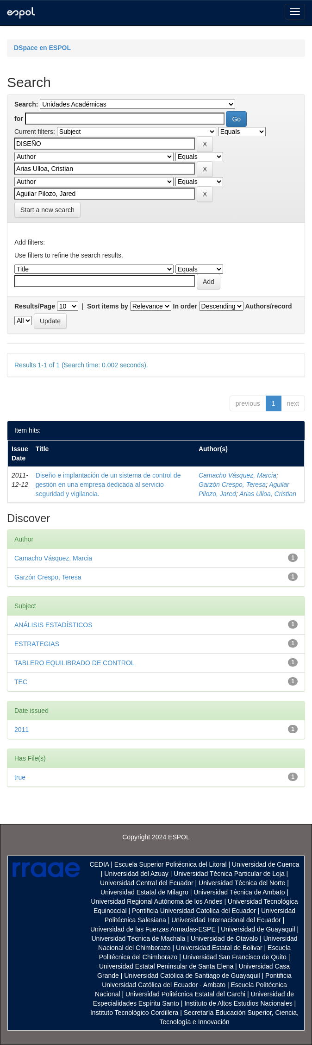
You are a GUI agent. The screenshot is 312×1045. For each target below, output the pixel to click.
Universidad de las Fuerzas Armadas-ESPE (153, 929)
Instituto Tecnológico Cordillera (134, 1012)
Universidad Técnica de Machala (138, 938)
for (18, 118)
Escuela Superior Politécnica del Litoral (170, 864)
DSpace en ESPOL (42, 47)
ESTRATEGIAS (36, 644)
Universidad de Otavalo (224, 938)
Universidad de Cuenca (266, 864)
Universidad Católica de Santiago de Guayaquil (192, 975)
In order (185, 306)
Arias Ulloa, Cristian (267, 493)
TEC (20, 682)
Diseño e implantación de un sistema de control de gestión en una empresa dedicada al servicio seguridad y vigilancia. (108, 484)
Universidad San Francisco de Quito (235, 957)
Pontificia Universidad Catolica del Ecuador (194, 910)
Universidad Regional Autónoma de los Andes (157, 901)
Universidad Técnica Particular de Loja (229, 873)
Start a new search (47, 210)
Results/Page (34, 306)
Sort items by (107, 306)
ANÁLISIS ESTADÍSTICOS (53, 625)
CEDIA (99, 864)
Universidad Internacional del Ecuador (226, 920)
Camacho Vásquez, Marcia (237, 475)
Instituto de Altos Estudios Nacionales (238, 1003)
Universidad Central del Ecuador (146, 883)
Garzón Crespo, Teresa (232, 484)
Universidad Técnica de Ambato (239, 892)
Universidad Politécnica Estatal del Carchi (185, 994)
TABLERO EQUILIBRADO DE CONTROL (74, 663)
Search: (26, 104)
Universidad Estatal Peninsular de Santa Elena (166, 966)
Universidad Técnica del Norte (242, 883)
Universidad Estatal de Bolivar (219, 947)
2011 (21, 729)
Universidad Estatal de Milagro (144, 892)
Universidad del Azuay (136, 873)
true (19, 777)
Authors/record (268, 306)
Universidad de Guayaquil (258, 929)
